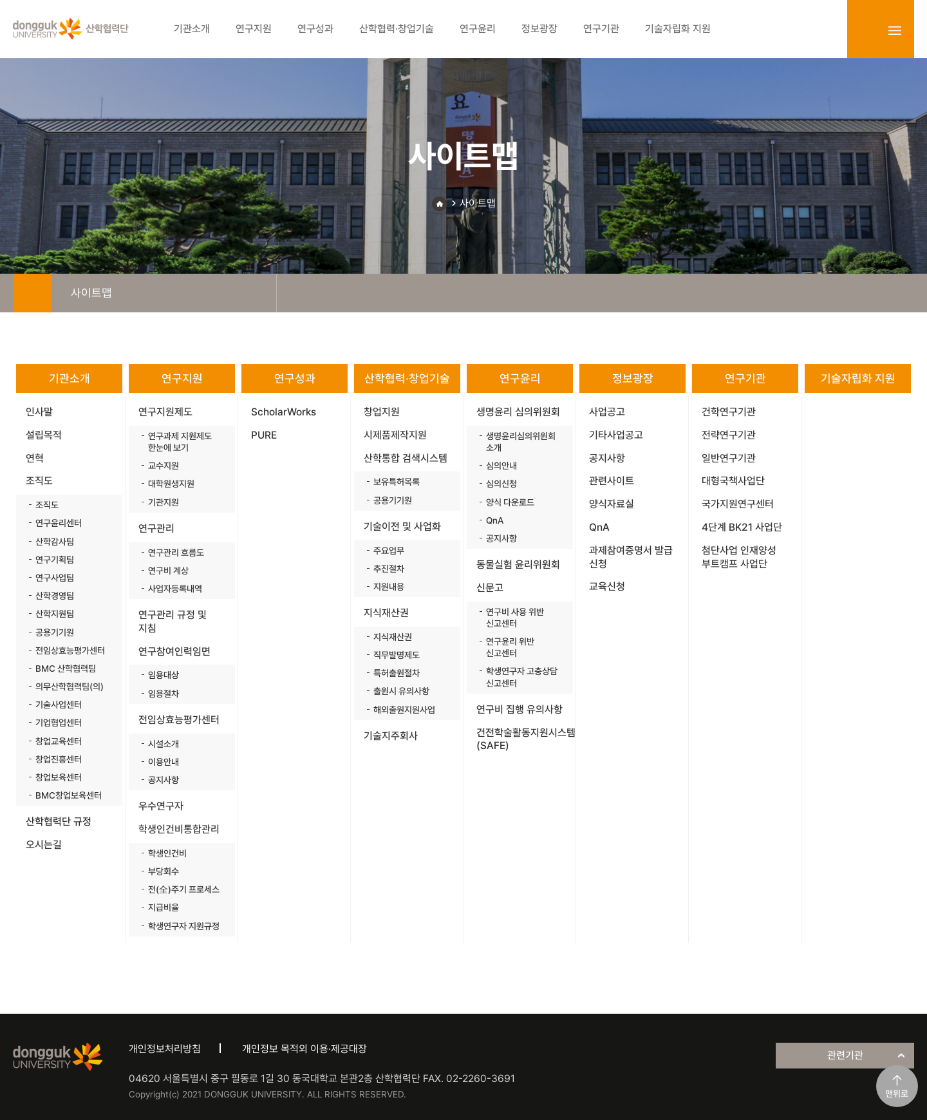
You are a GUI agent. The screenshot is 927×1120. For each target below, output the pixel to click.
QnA (494, 520)
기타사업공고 (616, 435)
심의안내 (501, 465)
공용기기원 (54, 632)
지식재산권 (386, 613)
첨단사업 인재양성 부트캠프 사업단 (739, 557)
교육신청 (607, 586)
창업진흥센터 (58, 759)
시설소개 (163, 744)
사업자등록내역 (175, 589)
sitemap (894, 30)
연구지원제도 (165, 412)
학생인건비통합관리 (179, 829)
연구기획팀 (54, 560)
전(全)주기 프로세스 (184, 889)
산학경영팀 (54, 596)
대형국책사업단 (733, 481)
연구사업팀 (54, 578)
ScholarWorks (283, 412)
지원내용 (388, 587)
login (866, 30)
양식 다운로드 (510, 502)
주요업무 (388, 551)
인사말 (39, 412)
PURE (264, 435)
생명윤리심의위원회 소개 (521, 442)
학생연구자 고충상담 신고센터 (521, 677)
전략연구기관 (729, 435)
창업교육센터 (58, 741)
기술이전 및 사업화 (402, 526)
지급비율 (163, 907)
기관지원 (163, 502)
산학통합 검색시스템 (405, 458)
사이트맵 (478, 203)
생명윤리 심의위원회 (518, 412)
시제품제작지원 (395, 435)
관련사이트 (611, 481)
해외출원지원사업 (404, 710)
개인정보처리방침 (165, 1049)
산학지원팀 (54, 614)
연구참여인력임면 (174, 651)
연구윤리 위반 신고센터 (510, 647)
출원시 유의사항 (401, 691)
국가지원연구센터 (738, 504)
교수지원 (163, 465)
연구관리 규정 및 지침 (172, 621)
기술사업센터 (58, 704)
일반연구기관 (729, 458)
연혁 (35, 458)
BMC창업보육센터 (68, 795)
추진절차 (388, 569)
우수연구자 (160, 806)
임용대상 (163, 675)
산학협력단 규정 (58, 821)
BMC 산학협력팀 (65, 668)
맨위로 (896, 1093)
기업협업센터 (58, 722)
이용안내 (163, 762)
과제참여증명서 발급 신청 (631, 557)
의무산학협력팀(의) (69, 686)
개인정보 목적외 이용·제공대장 (304, 1049)
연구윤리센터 (58, 523)
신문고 (489, 588)
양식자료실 (611, 504)
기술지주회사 (391, 736)
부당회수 (163, 871)
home (32, 293)
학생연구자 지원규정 (184, 926)
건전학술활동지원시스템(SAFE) (524, 739)
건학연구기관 (729, 412)
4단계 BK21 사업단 (742, 527)
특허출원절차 (396, 673)
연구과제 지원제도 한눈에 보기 (180, 442)
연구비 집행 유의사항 (519, 709)
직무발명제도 (396, 655)
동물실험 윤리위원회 (518, 564)
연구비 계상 (168, 570)
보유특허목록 (396, 482)
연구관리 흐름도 (176, 552)
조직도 (39, 481)
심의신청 (501, 484)
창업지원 (382, 412)
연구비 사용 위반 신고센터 (515, 618)
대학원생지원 (171, 484)
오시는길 (44, 845)
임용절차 (163, 693)
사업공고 (607, 412)
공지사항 (163, 780)
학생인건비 (167, 853)
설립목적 (44, 435)
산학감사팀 (54, 541)
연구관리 (156, 528)
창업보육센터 (58, 777)
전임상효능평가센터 (70, 650)
